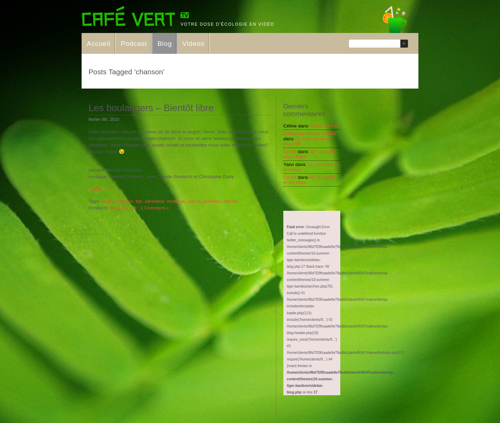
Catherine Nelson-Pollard (309, 133)
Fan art (129, 207)
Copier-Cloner (324, 125)
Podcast (134, 43)
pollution (212, 201)
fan (139, 201)
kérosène (155, 201)
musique (176, 201)
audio (106, 201)
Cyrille (290, 151)
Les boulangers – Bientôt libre (151, 107)
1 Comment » (154, 207)
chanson (124, 201)
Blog (164, 43)
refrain (230, 201)
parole (194, 201)
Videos (193, 43)
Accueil (98, 43)
